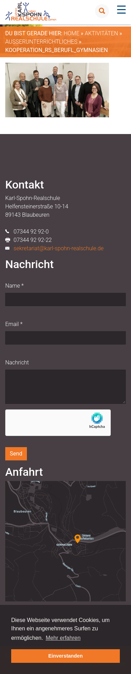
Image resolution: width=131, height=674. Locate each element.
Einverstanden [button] (65, 656)
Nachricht (17, 362)
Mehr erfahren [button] (63, 638)
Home (71, 33)
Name (14, 285)
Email (13, 324)
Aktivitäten (101, 33)
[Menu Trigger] (121, 9)
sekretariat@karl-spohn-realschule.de (59, 248)
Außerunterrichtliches (41, 41)
